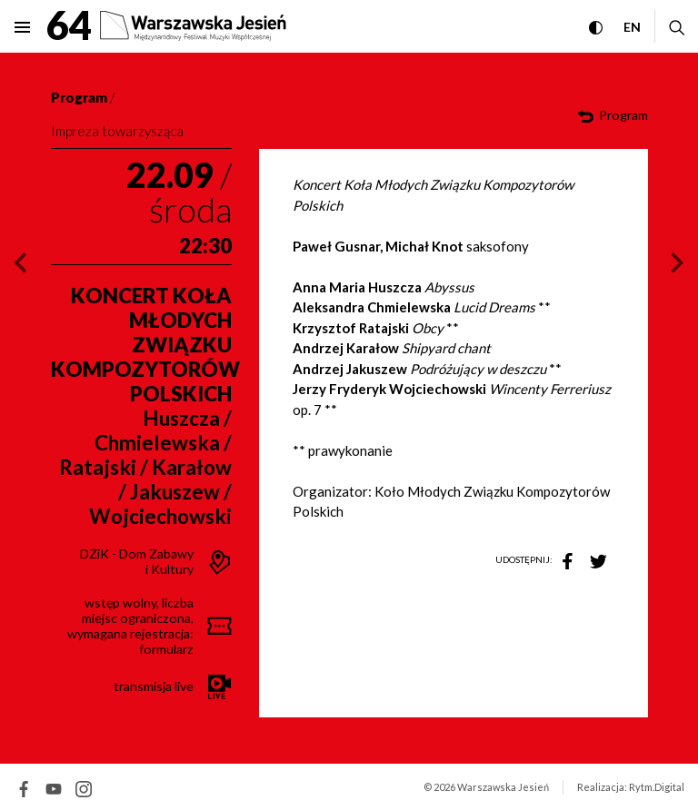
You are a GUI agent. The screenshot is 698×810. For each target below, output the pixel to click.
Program (79, 97)
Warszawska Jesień (503, 787)
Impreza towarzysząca (117, 131)
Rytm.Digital (656, 787)
